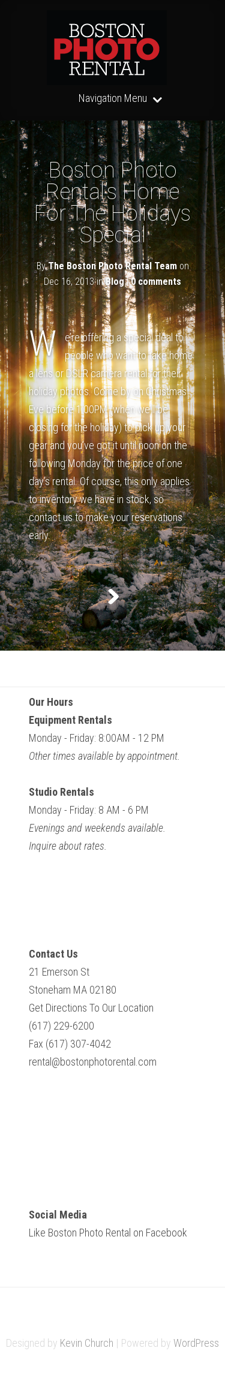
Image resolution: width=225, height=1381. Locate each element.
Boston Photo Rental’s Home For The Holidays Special (112, 203)
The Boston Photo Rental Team (112, 266)
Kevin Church (86, 1343)
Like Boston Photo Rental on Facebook (108, 1232)
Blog (115, 281)
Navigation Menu (113, 98)
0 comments (156, 281)
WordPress (196, 1343)
